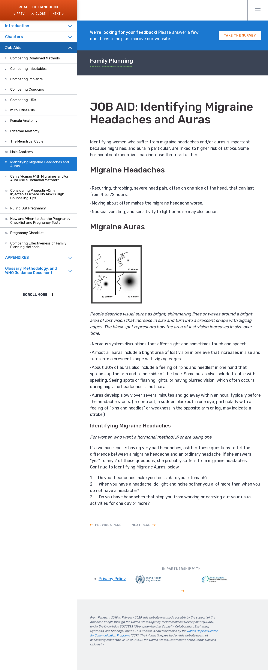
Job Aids (13, 47)
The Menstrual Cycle (26, 141)
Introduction (17, 26)
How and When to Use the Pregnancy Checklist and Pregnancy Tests (40, 221)
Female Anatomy (23, 121)
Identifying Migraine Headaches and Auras (39, 164)
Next (56, 14)
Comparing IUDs (23, 100)
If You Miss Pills (22, 110)
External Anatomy (24, 131)
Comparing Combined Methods (35, 58)
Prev (20, 14)
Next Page (141, 525)
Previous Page (108, 525)
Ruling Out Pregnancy (28, 208)
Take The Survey (240, 35)
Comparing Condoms (27, 89)
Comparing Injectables (28, 69)
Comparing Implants (26, 79)
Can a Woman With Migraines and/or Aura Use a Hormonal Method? (39, 178)
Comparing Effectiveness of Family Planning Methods (38, 245)
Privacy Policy (112, 578)
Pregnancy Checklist (27, 233)
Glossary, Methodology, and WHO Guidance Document (31, 270)
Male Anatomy (21, 152)
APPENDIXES (17, 257)
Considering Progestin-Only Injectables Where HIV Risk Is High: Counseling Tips (37, 194)
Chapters (14, 36)
